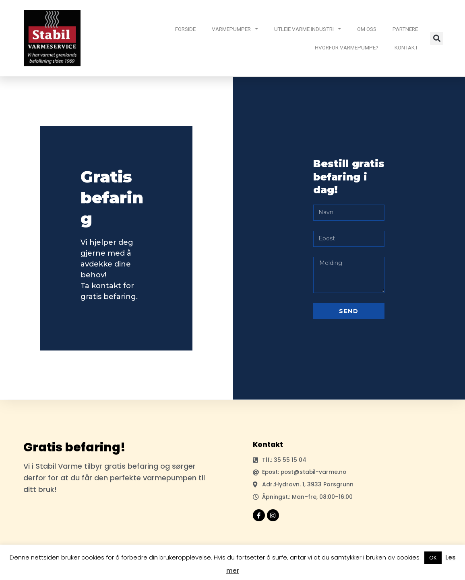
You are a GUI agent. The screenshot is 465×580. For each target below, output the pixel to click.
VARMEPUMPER (235, 29)
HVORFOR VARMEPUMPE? (346, 47)
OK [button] (433, 558)
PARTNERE (405, 29)
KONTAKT (406, 47)
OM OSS (366, 29)
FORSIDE (185, 29)
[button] (436, 38)
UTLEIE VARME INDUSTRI (307, 29)
